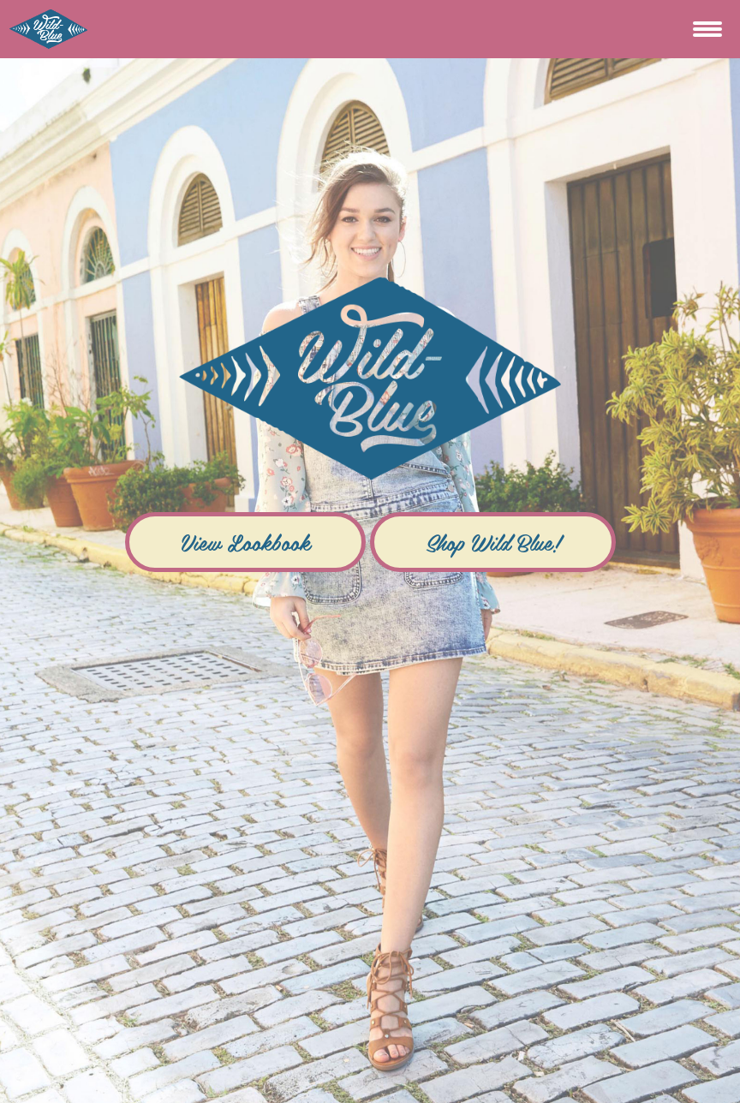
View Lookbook (245, 542)
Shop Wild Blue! (493, 542)
